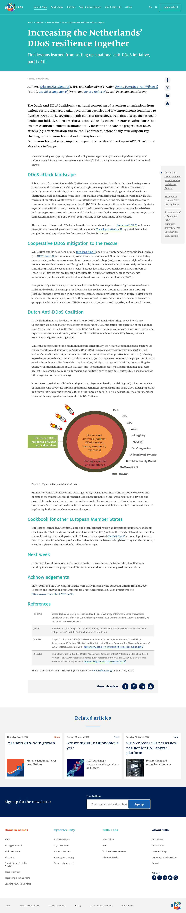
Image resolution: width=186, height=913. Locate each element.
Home (30, 23)
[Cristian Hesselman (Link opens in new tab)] (54, 87)
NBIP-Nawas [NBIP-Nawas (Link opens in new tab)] (44, 256)
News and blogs (52, 23)
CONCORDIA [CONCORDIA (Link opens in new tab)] (114, 536)
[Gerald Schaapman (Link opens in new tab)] (53, 92)
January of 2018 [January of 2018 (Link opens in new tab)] (125, 225)
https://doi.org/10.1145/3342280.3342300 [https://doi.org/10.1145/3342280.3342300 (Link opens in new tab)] (103, 661)
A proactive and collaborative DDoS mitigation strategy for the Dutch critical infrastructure (173, 224)
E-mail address (94, 796)
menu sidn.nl (171, 7)
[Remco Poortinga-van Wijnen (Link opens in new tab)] (136, 87)
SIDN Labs (39, 23)
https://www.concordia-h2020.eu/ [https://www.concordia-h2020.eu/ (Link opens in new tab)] (51, 594)
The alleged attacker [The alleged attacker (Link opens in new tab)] (107, 229)
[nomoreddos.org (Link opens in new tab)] (102, 670)
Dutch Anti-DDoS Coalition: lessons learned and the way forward (173, 180)
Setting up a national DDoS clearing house (172, 200)
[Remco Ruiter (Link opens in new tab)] (94, 92)
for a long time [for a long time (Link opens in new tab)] (84, 252)
